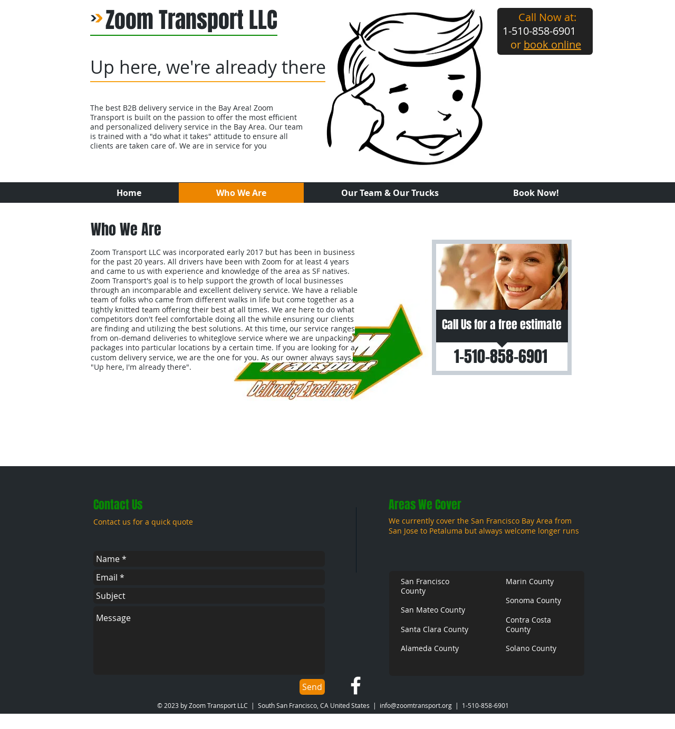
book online (552, 44)
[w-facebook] (356, 685)
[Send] (312, 687)
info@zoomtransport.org (416, 705)
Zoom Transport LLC (191, 20)
